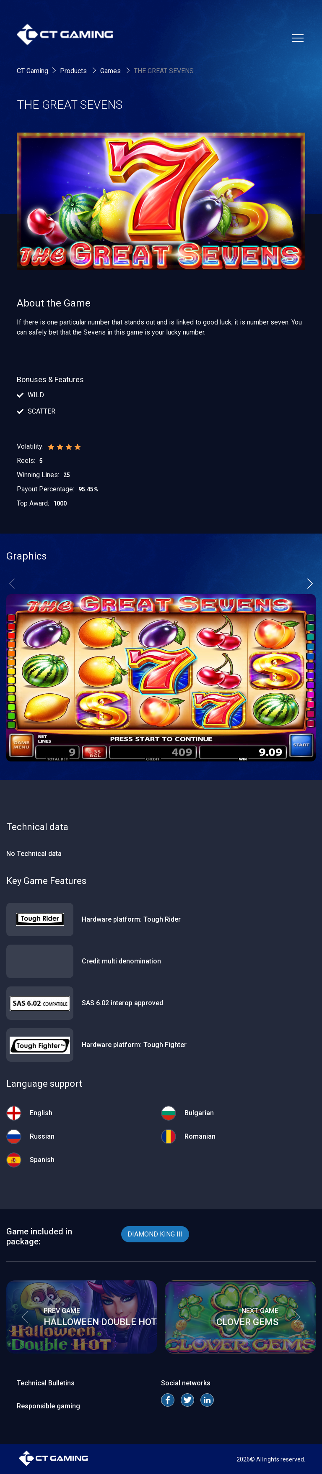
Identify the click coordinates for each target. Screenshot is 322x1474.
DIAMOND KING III (155, 1234)
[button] (310, 583)
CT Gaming (32, 71)
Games (111, 71)
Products (74, 71)
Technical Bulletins (46, 1383)
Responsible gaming (48, 1406)
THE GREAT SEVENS (164, 71)
